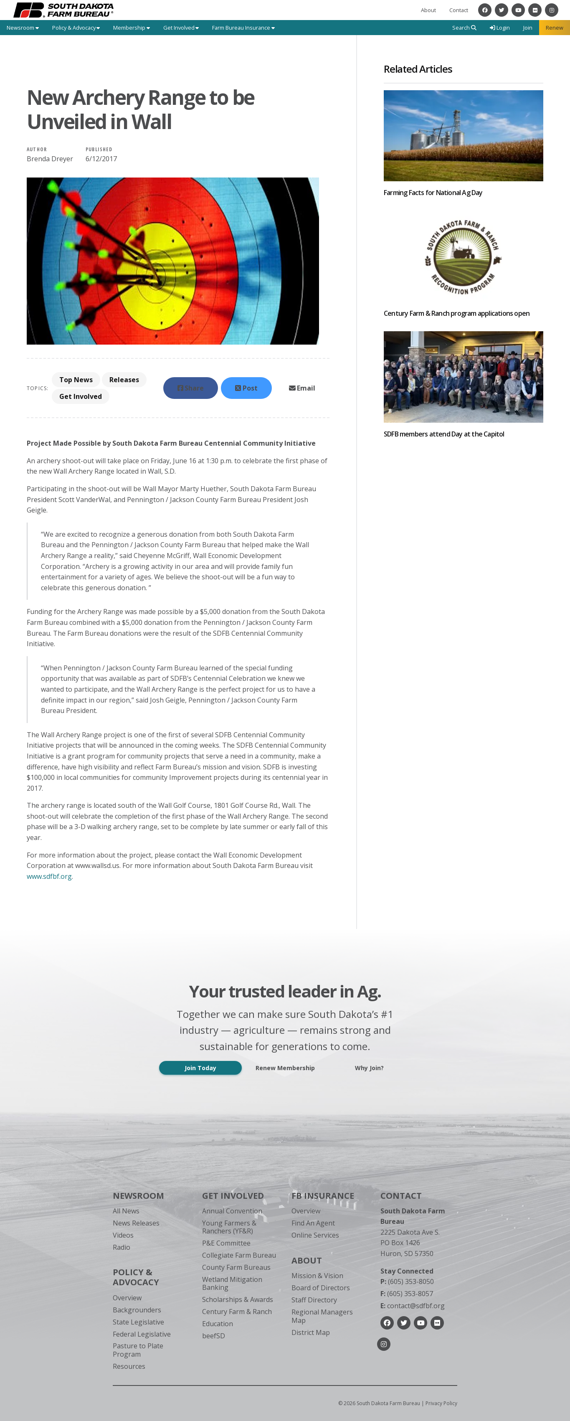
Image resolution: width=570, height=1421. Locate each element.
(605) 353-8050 (407, 1281)
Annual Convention (232, 1210)
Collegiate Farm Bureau (239, 1255)
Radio (121, 1247)
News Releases (136, 1223)
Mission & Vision (317, 1275)
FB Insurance (322, 1195)
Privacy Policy (441, 1403)
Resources (129, 1366)
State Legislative (138, 1322)
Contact (458, 10)
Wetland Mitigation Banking (232, 1283)
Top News (76, 379)
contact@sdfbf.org (412, 1305)
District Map (310, 1332)
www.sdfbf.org (49, 876)
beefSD (213, 1335)
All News (126, 1210)
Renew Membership (285, 1068)
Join (527, 27)
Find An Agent (313, 1223)
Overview (127, 1297)
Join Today (200, 1068)
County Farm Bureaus (236, 1267)
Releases (124, 379)
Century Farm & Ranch (237, 1311)
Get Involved (80, 396)
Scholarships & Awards (237, 1299)
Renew (554, 27)
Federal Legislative (142, 1334)
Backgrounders (137, 1309)
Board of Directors (320, 1287)
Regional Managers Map (322, 1316)
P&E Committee (226, 1243)
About (428, 10)
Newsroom (138, 1195)
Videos (123, 1235)
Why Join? (369, 1068)
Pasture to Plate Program (138, 1349)
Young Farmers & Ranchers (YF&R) (229, 1227)
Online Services (315, 1235)
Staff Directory (314, 1299)
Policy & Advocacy (136, 1277)
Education (217, 1323)
